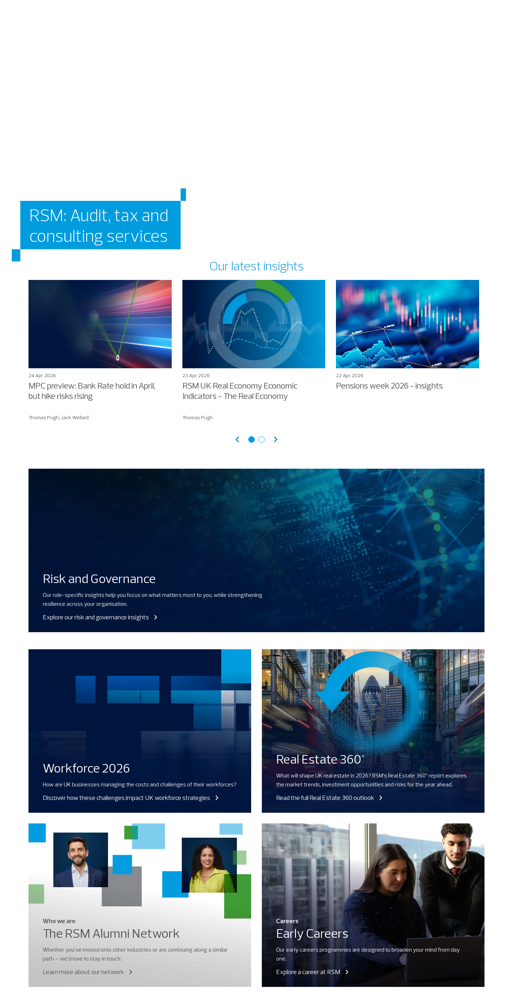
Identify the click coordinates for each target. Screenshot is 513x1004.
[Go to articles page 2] (261, 439)
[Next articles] (275, 439)
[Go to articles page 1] (251, 439)
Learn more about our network (88, 972)
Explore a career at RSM (313, 972)
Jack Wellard (75, 417)
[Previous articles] (237, 439)
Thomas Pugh (43, 417)
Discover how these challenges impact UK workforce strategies (131, 798)
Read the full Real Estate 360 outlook (330, 798)
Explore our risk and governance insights (101, 617)
